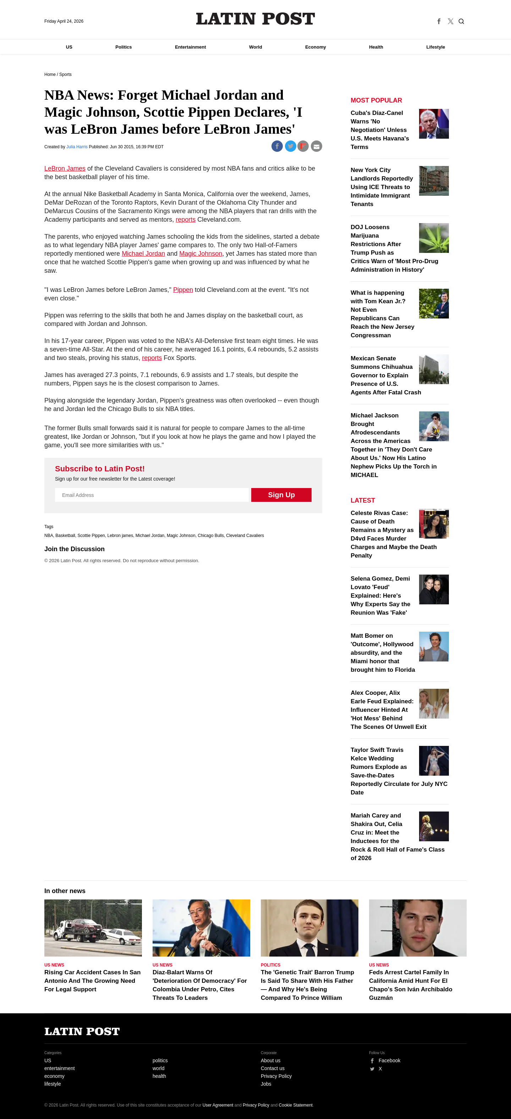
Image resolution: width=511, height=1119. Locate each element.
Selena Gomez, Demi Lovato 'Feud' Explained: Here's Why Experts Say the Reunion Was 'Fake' (380, 595)
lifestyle (52, 1084)
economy (54, 1076)
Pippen (183, 289)
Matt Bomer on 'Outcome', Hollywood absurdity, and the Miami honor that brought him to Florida (383, 652)
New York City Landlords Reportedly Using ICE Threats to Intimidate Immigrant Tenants (382, 187)
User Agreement (218, 1105)
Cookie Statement (296, 1105)
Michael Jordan (143, 253)
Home (50, 74)
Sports (65, 74)
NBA (48, 535)
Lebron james (120, 535)
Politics (123, 47)
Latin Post (255, 18)
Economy (315, 47)
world (158, 1068)
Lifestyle (436, 47)
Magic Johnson (200, 253)
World (255, 47)
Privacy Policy (276, 1076)
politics (160, 1060)
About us (270, 1060)
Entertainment (190, 47)
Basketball (65, 535)
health (159, 1076)
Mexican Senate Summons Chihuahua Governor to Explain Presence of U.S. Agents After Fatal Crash (386, 375)
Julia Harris (77, 146)
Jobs (266, 1084)
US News (54, 965)
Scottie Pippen (91, 535)
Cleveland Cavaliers (245, 535)
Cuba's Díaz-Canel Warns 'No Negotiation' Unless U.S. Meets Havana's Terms (380, 130)
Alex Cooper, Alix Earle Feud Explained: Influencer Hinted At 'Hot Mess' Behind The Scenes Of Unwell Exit (389, 709)
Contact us (273, 1068)
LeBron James (65, 168)
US (69, 47)
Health (376, 47)
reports (186, 219)
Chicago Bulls (211, 535)
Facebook (389, 1060)
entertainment (59, 1068)
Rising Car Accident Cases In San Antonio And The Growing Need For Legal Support (92, 981)
